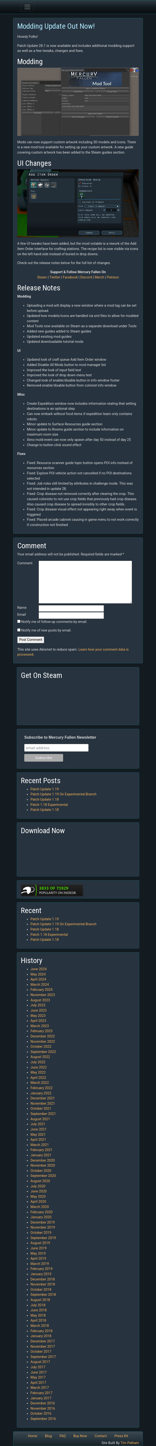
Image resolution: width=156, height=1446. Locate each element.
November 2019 (42, 1227)
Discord (86, 277)
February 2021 (41, 1150)
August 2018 (40, 1300)
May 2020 (38, 1197)
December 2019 (42, 1222)
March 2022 (39, 1083)
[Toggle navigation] (27, 7)
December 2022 (42, 1036)
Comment (24, 563)
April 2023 (38, 1021)
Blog (48, 1436)
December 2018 (42, 1279)
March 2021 (39, 1145)
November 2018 (42, 1284)
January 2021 (40, 1155)
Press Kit (121, 1436)
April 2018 (38, 1321)
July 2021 (37, 1124)
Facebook (70, 277)
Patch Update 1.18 (44, 800)
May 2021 (38, 1135)
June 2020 (38, 1191)
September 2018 (43, 1295)
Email (21, 615)
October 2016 (40, 1414)
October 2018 (40, 1290)
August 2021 (40, 1119)
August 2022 (40, 1057)
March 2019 (39, 1264)
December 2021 (42, 1098)
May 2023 (38, 1016)
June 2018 (38, 1310)
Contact (101, 1436)
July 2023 (37, 1005)
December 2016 (42, 1403)
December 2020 (42, 1160)
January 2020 (40, 1217)
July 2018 (37, 1305)
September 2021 (43, 1114)
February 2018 (41, 1331)
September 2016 (43, 1419)
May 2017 (38, 1377)
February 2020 (41, 1212)
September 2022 (43, 1052)
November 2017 (42, 1347)
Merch (99, 277)
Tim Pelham (129, 1443)
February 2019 (41, 1269)
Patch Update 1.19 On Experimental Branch (63, 794)
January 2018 (40, 1336)
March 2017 (39, 1388)
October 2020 (40, 1171)
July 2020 (37, 1186)
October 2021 (40, 1109)
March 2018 (39, 1326)
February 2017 (41, 1393)
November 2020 (42, 1165)
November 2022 (42, 1042)
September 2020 (43, 1176)
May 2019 (38, 1254)
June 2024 (38, 969)
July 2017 (37, 1367)
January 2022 (40, 1093)
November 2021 (42, 1104)
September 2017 (43, 1357)
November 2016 (42, 1409)
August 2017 (40, 1362)
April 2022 (38, 1078)
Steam (42, 277)
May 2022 (38, 1072)
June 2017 (38, 1372)
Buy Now (80, 1436)
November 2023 (42, 995)
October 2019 (40, 1233)
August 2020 (40, 1181)
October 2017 (40, 1352)
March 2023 (39, 1026)
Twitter (54, 277)
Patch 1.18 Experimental (49, 805)
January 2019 (40, 1274)
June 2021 (38, 1129)
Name (21, 608)
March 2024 (39, 985)
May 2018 (38, 1315)
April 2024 (38, 979)
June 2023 (38, 1010)
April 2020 (38, 1202)
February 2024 (41, 990)
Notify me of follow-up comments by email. (54, 622)
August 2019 (40, 1243)
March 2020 (39, 1207)
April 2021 (38, 1140)
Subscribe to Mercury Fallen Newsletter (60, 737)
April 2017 (38, 1383)
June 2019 (38, 1248)
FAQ (63, 1436)
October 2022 (40, 1047)
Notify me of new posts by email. (46, 630)
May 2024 (38, 974)
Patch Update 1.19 (44, 789)
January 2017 (40, 1398)
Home (32, 1436)
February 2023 (41, 1031)
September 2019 (43, 1238)
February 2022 (41, 1088)
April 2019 (38, 1259)
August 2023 (40, 1000)
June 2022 (38, 1067)
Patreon (113, 277)
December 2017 (42, 1341)
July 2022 (37, 1062)
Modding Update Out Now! (56, 26)
